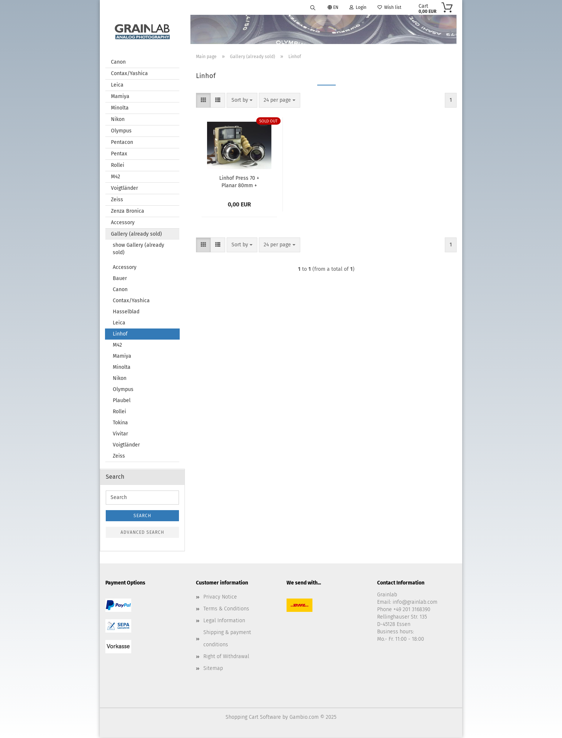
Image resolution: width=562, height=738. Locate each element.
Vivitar (120, 434)
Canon (118, 62)
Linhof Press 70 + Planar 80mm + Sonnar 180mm (239, 181)
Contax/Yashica (129, 74)
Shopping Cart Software (253, 717)
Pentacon (122, 142)
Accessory (123, 223)
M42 (115, 177)
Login (357, 7)
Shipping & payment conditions (227, 639)
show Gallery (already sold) (138, 249)
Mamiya (120, 97)
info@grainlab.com (415, 602)
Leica (117, 85)
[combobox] (242, 100)
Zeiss (117, 200)
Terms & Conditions (226, 609)
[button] (203, 100)
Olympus (121, 131)
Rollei (117, 165)
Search (142, 516)
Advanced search (142, 532)
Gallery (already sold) (136, 234)
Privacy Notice (220, 597)
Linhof (120, 334)
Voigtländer (124, 188)
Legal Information (224, 621)
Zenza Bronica (127, 211)
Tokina (120, 423)
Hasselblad (126, 312)
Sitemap (213, 668)
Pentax (119, 154)
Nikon (118, 120)
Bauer (120, 279)
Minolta (120, 108)
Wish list (389, 7)
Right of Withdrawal (226, 657)
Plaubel (122, 401)
